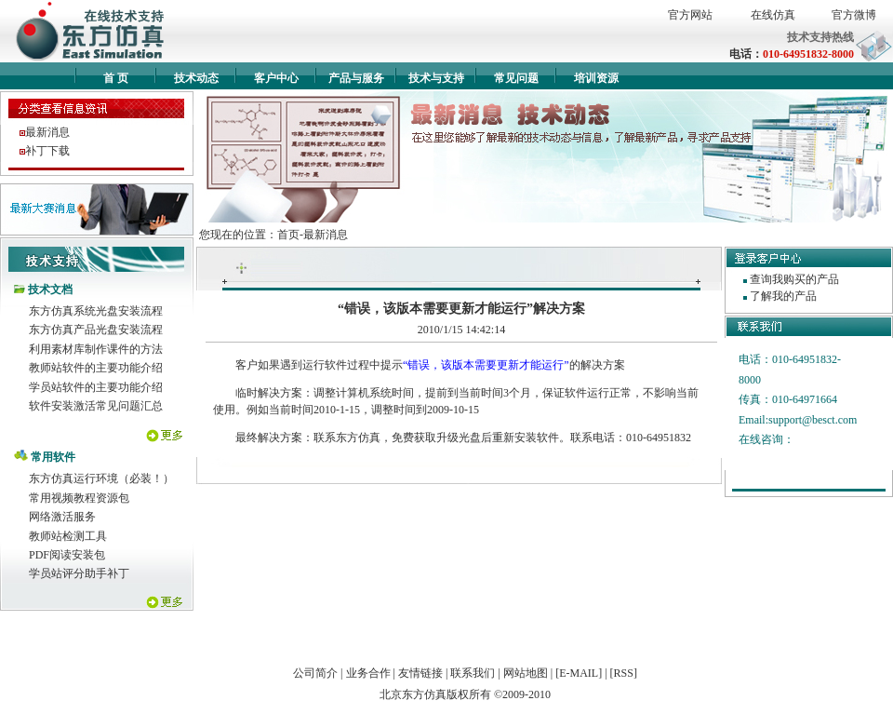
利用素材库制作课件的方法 (96, 349)
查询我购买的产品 (794, 279)
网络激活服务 (62, 516)
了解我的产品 (783, 296)
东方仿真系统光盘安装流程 (96, 310)
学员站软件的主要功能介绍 (96, 387)
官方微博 (854, 14)
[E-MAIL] (578, 673)
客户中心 (276, 78)
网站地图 (525, 673)
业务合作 (368, 673)
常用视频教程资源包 (79, 498)
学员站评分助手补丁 (79, 573)
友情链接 (420, 673)
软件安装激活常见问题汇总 (96, 405)
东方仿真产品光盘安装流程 (96, 329)
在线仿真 (773, 14)
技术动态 (196, 78)
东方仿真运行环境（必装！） (101, 478)
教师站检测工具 (68, 536)
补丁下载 (47, 150)
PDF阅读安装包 (67, 554)
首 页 (115, 78)
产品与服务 (356, 78)
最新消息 (47, 132)
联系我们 (472, 673)
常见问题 (516, 78)
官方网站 (690, 14)
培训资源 (596, 78)
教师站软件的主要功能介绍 (96, 367)
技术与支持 (436, 78)
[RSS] (623, 673)
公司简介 (315, 673)
